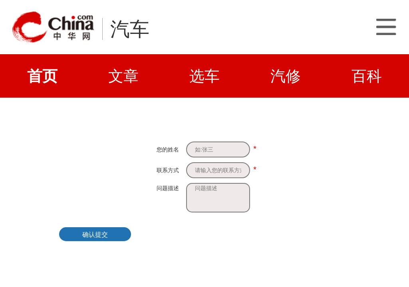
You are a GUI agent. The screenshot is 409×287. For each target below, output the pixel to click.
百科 (366, 76)
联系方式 (168, 170)
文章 (123, 76)
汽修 (285, 76)
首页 (42, 76)
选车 (204, 76)
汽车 (129, 29)
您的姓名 (168, 149)
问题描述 (168, 188)
